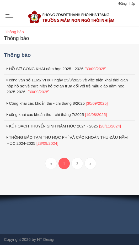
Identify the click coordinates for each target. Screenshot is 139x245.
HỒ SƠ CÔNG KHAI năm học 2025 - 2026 (56, 68)
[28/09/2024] (47, 143)
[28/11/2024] (110, 126)
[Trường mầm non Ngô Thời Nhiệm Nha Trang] (69, 19)
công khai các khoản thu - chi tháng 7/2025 (57, 114)
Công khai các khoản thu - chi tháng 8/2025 (57, 103)
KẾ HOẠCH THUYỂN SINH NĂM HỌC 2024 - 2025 (64, 126)
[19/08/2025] (96, 114)
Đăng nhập (127, 3)
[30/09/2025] (95, 68)
